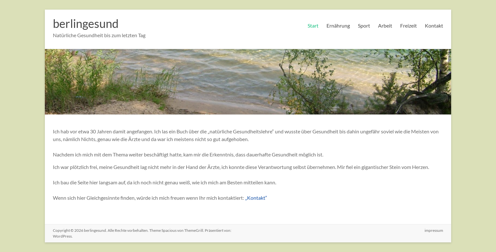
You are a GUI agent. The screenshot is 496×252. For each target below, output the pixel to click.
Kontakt (434, 25)
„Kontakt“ (256, 198)
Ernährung (338, 25)
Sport (364, 25)
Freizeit (408, 25)
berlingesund (86, 23)
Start (313, 25)
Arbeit (385, 25)
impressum (434, 230)
